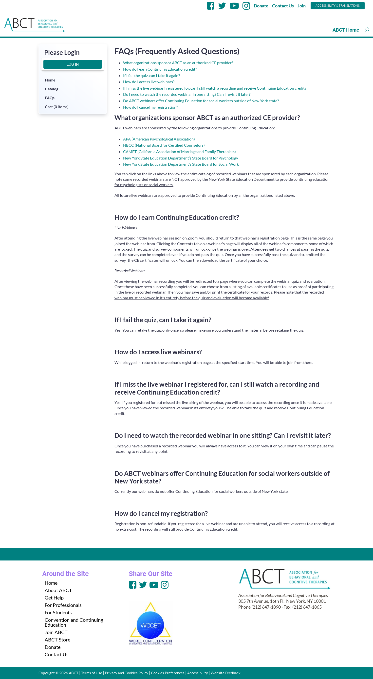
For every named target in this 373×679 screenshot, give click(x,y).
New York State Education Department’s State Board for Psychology (180, 158)
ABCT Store (57, 639)
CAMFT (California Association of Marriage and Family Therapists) (179, 151)
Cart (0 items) (57, 106)
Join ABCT (56, 632)
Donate (261, 5)
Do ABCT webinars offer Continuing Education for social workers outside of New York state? (201, 100)
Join (302, 5)
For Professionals (63, 605)
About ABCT (58, 590)
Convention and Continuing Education (74, 622)
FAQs (50, 97)
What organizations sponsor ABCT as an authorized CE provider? (178, 62)
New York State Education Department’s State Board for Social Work (181, 164)
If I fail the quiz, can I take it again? (151, 75)
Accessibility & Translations (338, 5)
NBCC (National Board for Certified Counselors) (164, 145)
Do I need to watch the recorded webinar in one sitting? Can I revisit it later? (186, 94)
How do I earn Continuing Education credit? (160, 69)
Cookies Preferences (168, 673)
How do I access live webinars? (148, 81)
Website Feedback (226, 673)
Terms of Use (91, 673)
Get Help (54, 597)
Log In (73, 64)
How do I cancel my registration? (150, 107)
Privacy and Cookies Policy (126, 673)
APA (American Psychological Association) (159, 139)
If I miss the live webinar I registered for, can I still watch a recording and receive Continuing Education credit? (214, 88)
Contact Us (283, 5)
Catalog (51, 88)
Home (50, 80)
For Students (58, 612)
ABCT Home (346, 30)
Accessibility (197, 673)
